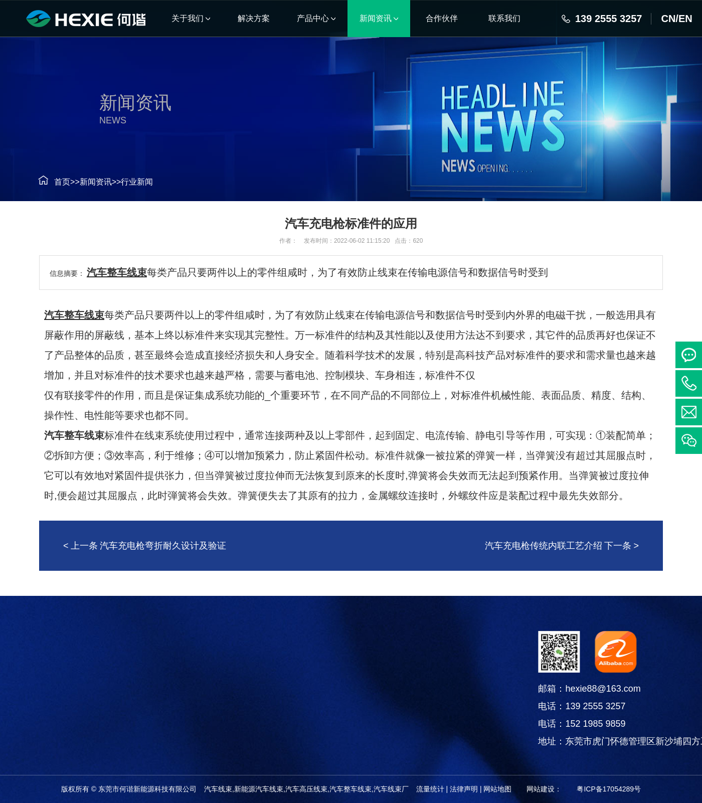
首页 (49, 182)
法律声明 (464, 789)
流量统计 (430, 789)
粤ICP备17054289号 (609, 789)
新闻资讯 (82, 182)
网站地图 (497, 789)
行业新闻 (124, 182)
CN (668, 18)
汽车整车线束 (117, 272)
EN (685, 18)
